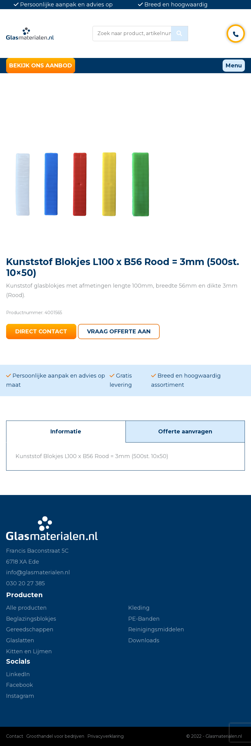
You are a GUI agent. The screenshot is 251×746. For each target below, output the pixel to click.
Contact (14, 736)
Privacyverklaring (105, 736)
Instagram (20, 696)
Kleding (139, 607)
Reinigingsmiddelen (156, 629)
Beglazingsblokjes (31, 618)
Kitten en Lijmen (29, 651)
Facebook (19, 685)
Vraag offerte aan (119, 331)
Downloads (143, 640)
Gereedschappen (29, 629)
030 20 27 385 (25, 583)
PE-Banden (144, 618)
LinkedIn (18, 674)
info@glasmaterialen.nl (38, 572)
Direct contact (41, 331)
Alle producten (26, 607)
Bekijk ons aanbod (40, 65)
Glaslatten (20, 640)
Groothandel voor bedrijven (55, 736)
